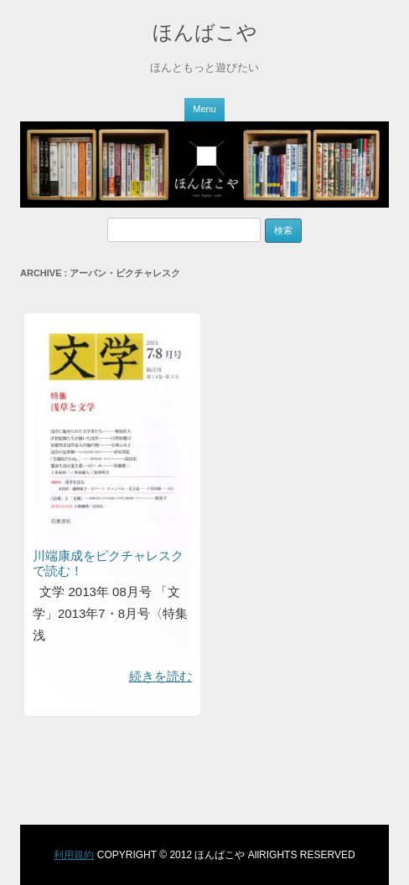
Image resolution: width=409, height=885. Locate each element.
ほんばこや (205, 32)
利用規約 (74, 855)
